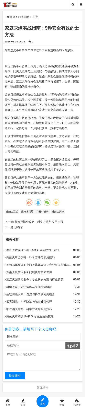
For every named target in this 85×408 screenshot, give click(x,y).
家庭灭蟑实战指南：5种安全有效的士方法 (32, 250)
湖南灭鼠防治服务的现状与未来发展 (28, 272)
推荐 (62, 402)
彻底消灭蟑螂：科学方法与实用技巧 (28, 309)
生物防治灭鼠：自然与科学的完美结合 (30, 294)
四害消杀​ (24, 16)
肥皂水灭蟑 (27, 211)
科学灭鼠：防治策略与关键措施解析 (28, 287)
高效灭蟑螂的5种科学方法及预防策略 (29, 316)
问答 (23, 402)
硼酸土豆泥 (12, 211)
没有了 (18, 227)
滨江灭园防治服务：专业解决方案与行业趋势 (34, 279)
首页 (10, 16)
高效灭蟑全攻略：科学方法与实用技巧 (38, 221)
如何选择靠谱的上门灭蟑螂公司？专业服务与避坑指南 (40, 264)
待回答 (77, 402)
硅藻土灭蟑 (58, 211)
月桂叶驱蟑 (42, 211)
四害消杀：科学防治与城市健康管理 (28, 301)
